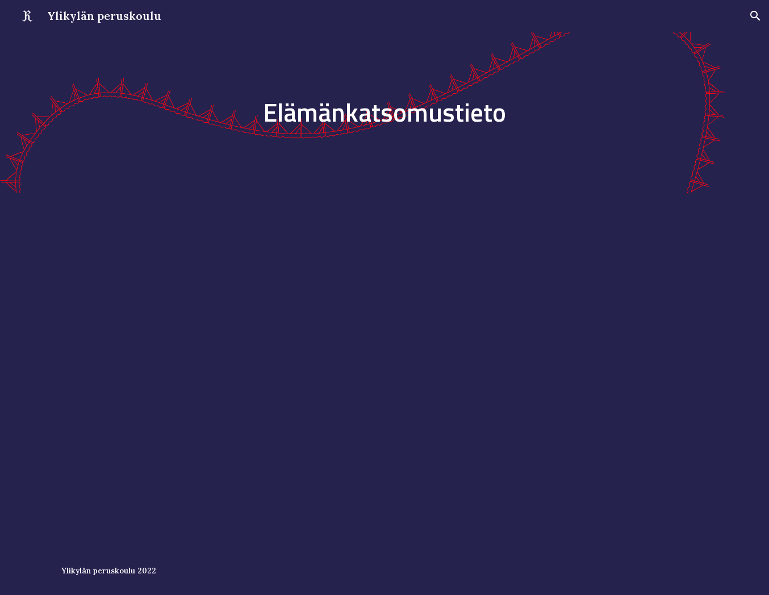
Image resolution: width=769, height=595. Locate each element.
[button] (755, 16)
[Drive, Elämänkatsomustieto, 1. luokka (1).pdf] (384, 370)
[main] (384, 112)
